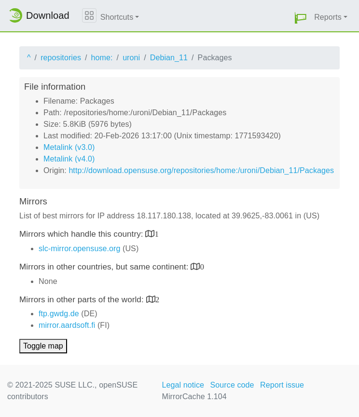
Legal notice (183, 385)
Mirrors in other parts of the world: (82, 299)
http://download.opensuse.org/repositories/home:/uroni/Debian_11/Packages (201, 170)
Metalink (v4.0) (69, 159)
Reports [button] (328, 17)
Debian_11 (169, 58)
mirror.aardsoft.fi (67, 325)
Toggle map (43, 346)
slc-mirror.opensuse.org (79, 248)
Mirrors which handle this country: (82, 234)
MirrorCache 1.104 (194, 396)
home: (102, 58)
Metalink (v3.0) (69, 147)
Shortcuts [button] (117, 17)
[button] (300, 17)
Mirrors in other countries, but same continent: (105, 266)
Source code (232, 385)
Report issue (282, 385)
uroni (131, 58)
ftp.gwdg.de (59, 313)
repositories (61, 58)
